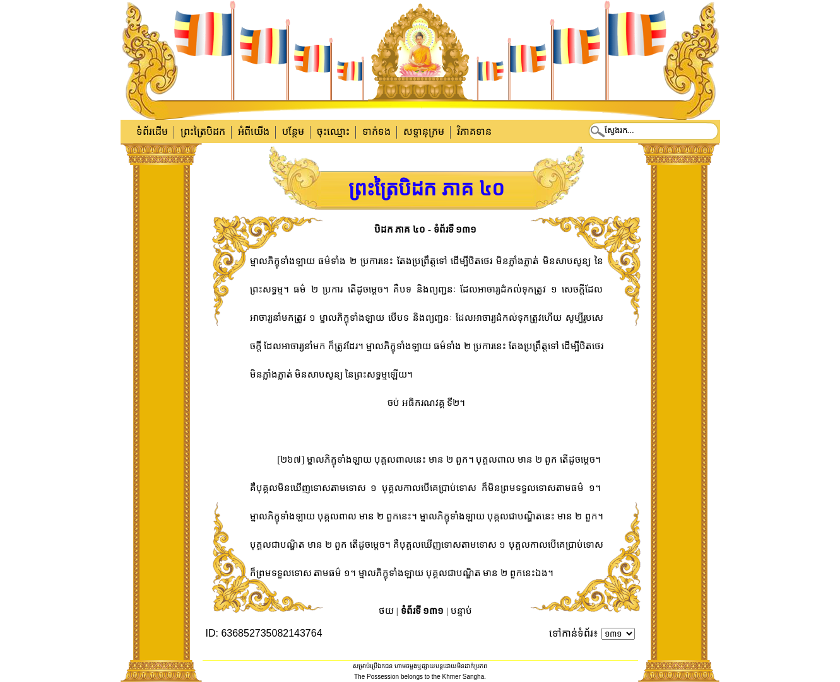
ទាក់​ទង (376, 131)
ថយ (386, 611)
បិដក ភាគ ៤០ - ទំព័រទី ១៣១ (425, 229)
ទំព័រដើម (152, 131)
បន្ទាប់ (461, 611)
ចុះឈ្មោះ (333, 131)
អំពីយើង (253, 131)
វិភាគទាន (474, 131)
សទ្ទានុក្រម (423, 131)
